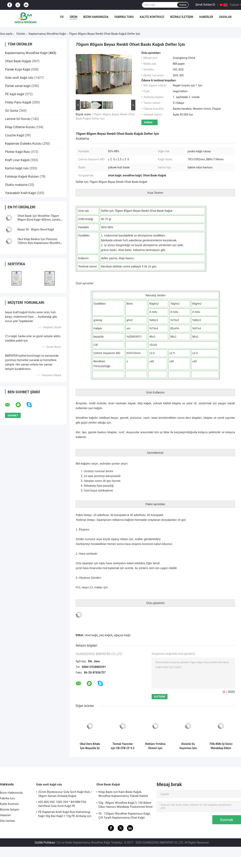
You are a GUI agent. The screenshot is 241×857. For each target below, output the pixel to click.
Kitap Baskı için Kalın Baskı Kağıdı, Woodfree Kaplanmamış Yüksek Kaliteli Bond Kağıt (123, 794)
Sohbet (148, 122)
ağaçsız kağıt (122, 635)
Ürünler (20, 33)
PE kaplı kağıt (14, 94)
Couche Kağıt (14, 135)
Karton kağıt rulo (17, 168)
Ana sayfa (6, 33)
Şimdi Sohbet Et (205, 4)
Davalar (225, 16)
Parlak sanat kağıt (18, 86)
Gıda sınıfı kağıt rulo (19, 78)
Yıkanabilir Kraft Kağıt (20, 193)
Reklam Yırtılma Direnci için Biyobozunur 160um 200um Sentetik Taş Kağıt (155, 746)
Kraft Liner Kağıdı (17, 160)
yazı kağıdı (105, 635)
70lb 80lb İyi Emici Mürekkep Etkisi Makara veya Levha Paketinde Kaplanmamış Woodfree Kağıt (221, 746)
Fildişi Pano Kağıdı (18, 102)
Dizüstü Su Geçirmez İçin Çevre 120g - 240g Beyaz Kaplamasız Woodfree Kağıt (188, 746)
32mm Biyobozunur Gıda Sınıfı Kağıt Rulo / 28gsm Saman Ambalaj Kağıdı (65, 794)
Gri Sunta (11, 111)
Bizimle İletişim (181, 16)
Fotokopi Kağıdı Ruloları (22, 176)
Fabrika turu (124, 16)
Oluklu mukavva (16, 185)
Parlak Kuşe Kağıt (17, 69)
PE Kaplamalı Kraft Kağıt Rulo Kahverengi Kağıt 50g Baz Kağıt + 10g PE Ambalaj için (64, 814)
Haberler (206, 16)
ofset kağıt (91, 635)
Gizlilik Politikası (45, 842)
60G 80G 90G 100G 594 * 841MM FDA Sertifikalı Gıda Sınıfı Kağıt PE (62, 804)
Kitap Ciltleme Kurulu (20, 127)
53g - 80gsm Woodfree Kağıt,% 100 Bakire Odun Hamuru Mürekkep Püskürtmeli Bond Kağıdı (125, 805)
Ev (62, 16)
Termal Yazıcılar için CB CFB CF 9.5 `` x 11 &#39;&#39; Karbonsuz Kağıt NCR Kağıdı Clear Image (122, 746)
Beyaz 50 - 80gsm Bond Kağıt (35, 229)
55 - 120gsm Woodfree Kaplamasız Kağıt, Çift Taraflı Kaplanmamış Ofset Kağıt (124, 815)
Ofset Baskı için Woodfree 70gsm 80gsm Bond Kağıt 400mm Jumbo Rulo (38, 219)
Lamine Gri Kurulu (17, 119)
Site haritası (7, 820)
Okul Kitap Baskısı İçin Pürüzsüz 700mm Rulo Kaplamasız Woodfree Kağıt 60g (39, 243)
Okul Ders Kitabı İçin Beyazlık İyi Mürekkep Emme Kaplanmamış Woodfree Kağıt (89, 746)
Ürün (73, 16)
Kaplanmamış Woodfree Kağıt (47, 33)
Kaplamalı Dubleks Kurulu (23, 143)
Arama (182, 4)
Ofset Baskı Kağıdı (18, 61)
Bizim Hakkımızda (96, 16)
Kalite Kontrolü (152, 16)
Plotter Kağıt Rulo (17, 152)
